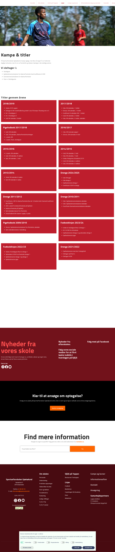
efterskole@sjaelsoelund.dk (21, 491)
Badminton (68, 489)
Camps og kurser (73, 3)
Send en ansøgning (57, 408)
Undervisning (43, 480)
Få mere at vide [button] (27, 547)
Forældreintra (43, 493)
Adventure (68, 498)
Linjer (62, 3)
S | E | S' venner (43, 505)
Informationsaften (98, 479)
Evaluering (42, 496)
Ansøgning (95, 490)
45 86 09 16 (21, 489)
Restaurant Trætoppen (72, 477)
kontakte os (80, 442)
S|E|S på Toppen (53, 3)
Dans (66, 495)
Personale (42, 477)
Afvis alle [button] (76, 547)
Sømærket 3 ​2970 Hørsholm (19, 483)
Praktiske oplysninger (45, 484)
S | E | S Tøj (42, 502)
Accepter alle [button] (88, 547)
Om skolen (41, 3)
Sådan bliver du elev (45, 487)
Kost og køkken (44, 490)
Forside (32, 3)
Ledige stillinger (44, 499)
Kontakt (106, 3)
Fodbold (67, 486)
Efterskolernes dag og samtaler (90, 3)
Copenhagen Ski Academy (72, 492)
